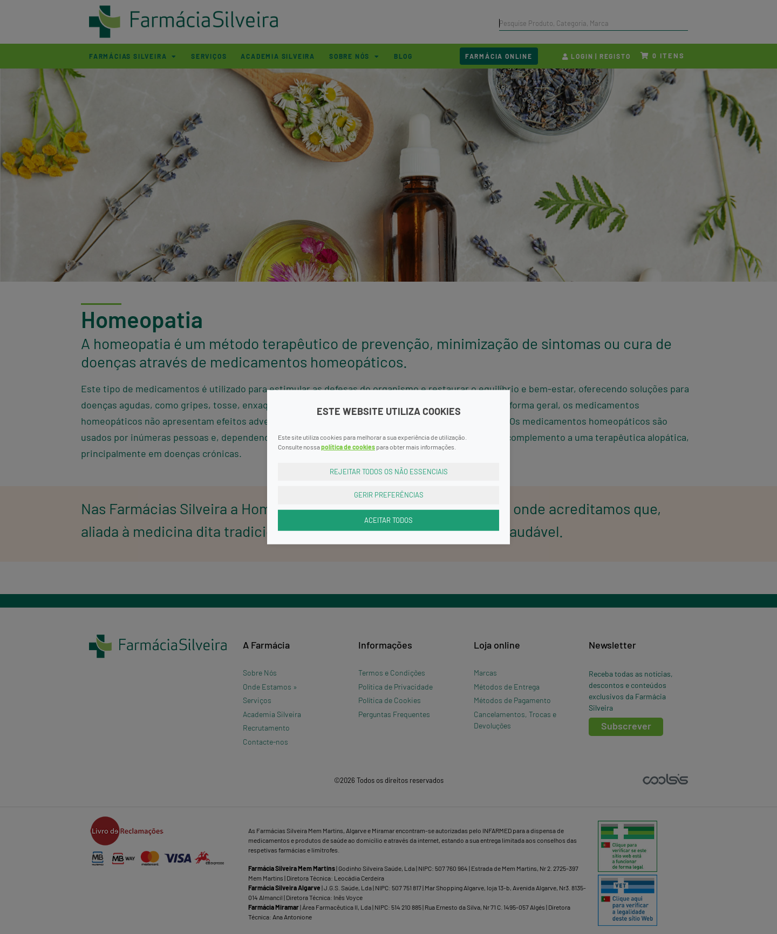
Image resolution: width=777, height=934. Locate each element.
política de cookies (348, 446)
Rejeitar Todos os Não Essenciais (389, 471)
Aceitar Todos (388, 519)
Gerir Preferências (389, 494)
